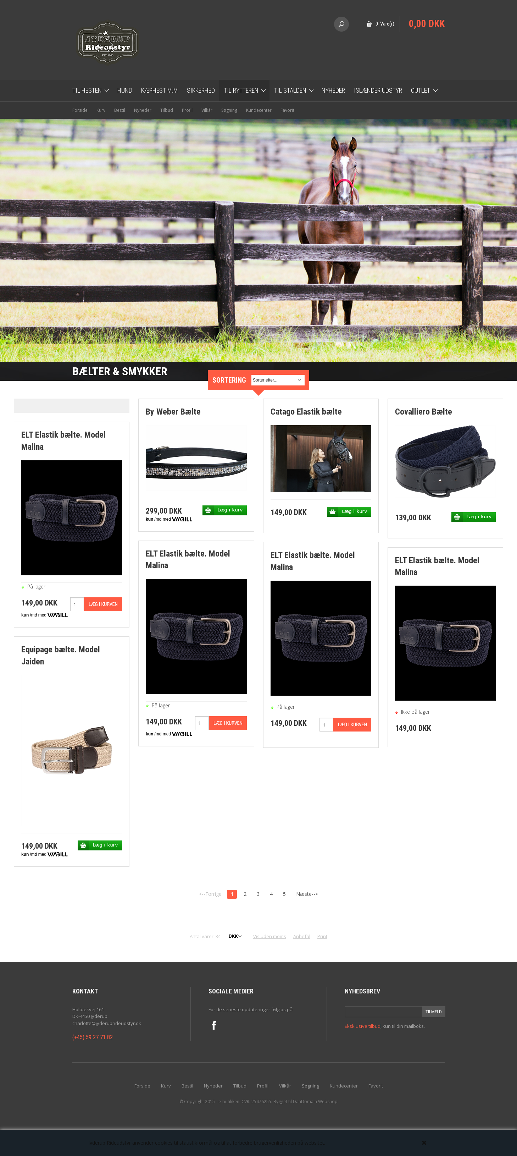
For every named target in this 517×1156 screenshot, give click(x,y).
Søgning (229, 110)
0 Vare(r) (385, 24)
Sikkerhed (201, 90)
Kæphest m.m (159, 90)
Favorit (287, 110)
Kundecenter (259, 110)
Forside (80, 110)
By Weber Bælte (173, 412)
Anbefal (301, 936)
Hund (124, 90)
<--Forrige (210, 894)
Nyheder (333, 90)
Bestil (119, 110)
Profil (187, 110)
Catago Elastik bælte (306, 412)
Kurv (100, 110)
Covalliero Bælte (423, 412)
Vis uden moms (269, 936)
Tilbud (166, 110)
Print (322, 936)
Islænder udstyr (378, 90)
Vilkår (206, 110)
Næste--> (307, 894)
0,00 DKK (427, 23)
